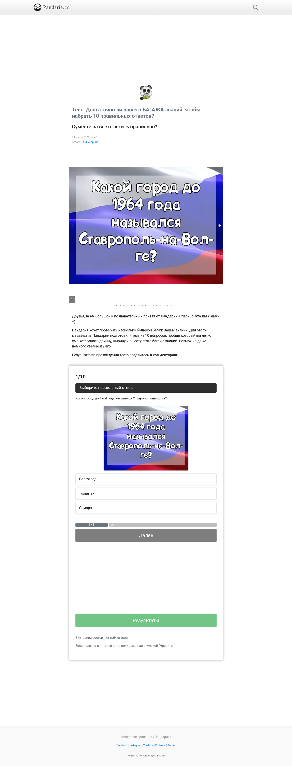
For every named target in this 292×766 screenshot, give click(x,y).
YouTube (148, 745)
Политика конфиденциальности (146, 755)
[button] (219, 225)
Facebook (122, 745)
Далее (146, 535)
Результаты (146, 620)
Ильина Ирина (89, 141)
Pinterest (160, 745)
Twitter (171, 745)
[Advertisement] (146, 43)
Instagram (135, 745)
